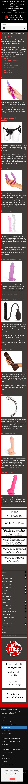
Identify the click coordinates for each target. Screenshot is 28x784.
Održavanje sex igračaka (8, 721)
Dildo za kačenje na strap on (13, 259)
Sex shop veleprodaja (7, 752)
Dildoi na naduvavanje (9, 67)
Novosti (4, 755)
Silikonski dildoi (7, 74)
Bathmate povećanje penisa (9, 724)
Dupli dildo (6, 62)
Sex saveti (4, 761)
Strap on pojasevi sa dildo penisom (12, 119)
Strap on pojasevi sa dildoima (11, 60)
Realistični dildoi (8, 72)
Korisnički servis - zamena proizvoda (11, 738)
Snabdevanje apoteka (7, 764)
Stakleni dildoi (7, 63)
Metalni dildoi (7, 70)
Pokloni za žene (6, 730)
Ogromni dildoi (7, 68)
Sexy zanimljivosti (6, 758)
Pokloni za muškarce (7, 733)
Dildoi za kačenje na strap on (11, 65)
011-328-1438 (12, 1)
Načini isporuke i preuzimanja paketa (11, 749)
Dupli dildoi (5, 168)
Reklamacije (5, 744)
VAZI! (12, 779)
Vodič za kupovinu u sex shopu (9, 718)
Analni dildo (6, 58)
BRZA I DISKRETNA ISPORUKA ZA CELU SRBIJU (14, 12)
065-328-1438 (13, 3)
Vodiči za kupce (10, 37)
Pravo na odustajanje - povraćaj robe (11, 741)
